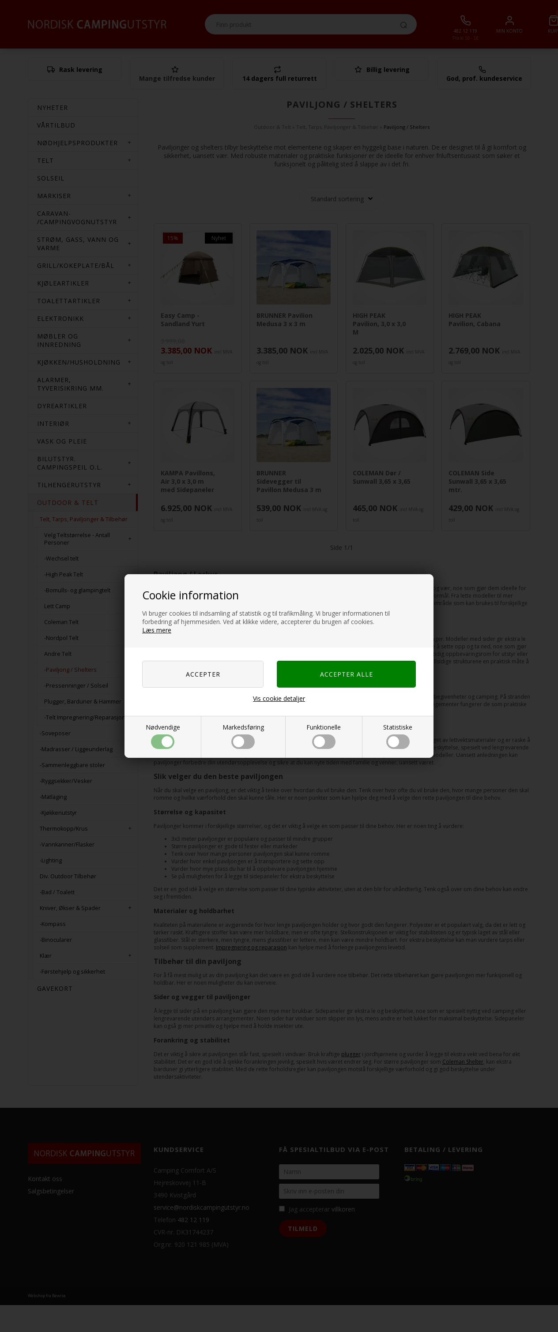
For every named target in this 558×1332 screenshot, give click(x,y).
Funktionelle (323, 736)
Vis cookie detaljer (279, 698)
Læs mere (156, 630)
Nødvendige (163, 736)
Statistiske (397, 736)
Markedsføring (243, 736)
